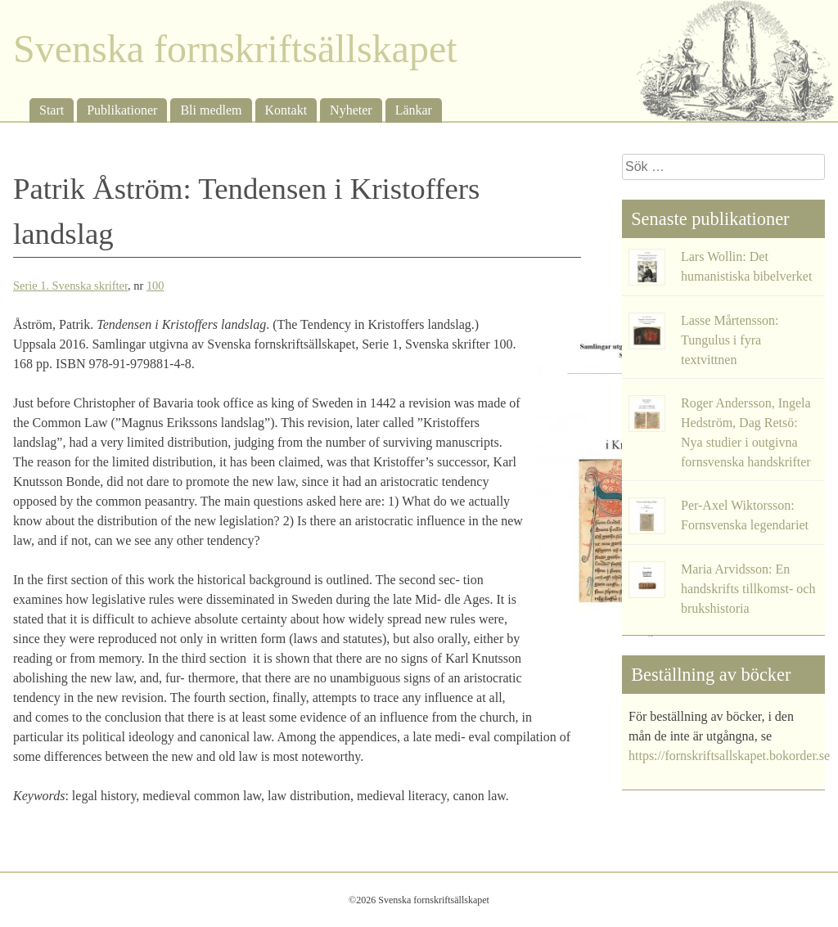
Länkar (413, 110)
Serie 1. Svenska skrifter (70, 285)
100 (155, 285)
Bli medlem (210, 110)
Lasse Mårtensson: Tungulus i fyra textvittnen (730, 340)
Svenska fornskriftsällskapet (235, 48)
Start (51, 110)
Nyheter (351, 110)
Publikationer (122, 110)
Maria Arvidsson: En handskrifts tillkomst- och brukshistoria (748, 588)
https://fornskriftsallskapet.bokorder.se (729, 756)
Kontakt (286, 110)
